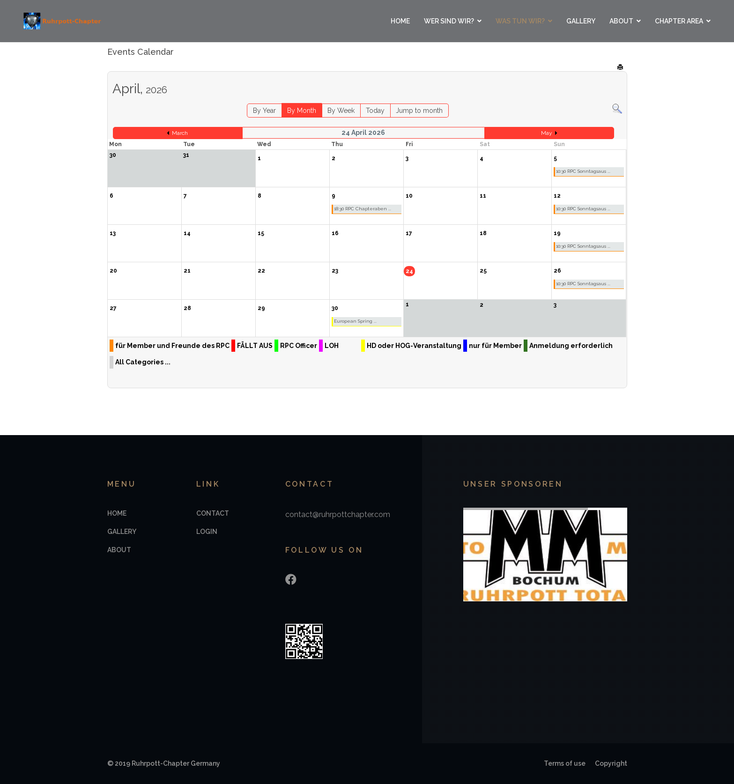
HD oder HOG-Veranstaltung (414, 345)
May (546, 133)
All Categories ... (143, 362)
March (180, 133)
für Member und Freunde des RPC (172, 345)
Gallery (580, 21)
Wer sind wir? (449, 21)
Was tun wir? (520, 21)
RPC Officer (298, 345)
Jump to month (419, 110)
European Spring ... (355, 321)
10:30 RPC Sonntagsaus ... (583, 171)
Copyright (611, 763)
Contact (212, 513)
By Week (341, 110)
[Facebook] (291, 579)
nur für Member (495, 345)
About (621, 21)
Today (375, 110)
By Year (264, 110)
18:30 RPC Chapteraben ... (362, 208)
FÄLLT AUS (255, 345)
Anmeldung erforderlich (571, 345)
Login (206, 531)
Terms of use (565, 763)
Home (400, 21)
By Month (301, 110)
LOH (332, 345)
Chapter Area (679, 21)
